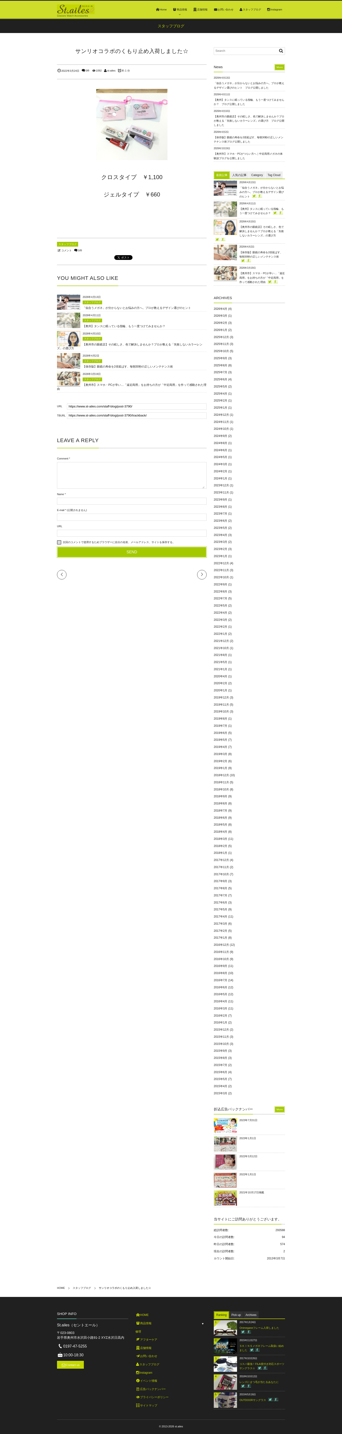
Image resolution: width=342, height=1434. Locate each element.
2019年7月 (220, 725)
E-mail (60, 510)
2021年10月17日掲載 (251, 1192)
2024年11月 (221, 422)
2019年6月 (220, 733)
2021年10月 (221, 648)
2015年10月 (221, 1044)
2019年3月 (220, 754)
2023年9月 (220, 499)
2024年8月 (220, 443)
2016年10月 (221, 959)
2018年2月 (220, 846)
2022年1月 (220, 634)
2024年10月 (221, 428)
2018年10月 (221, 789)
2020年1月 (220, 690)
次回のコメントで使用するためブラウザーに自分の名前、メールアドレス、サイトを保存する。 (119, 542)
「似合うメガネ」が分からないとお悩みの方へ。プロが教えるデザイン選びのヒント (137, 308)
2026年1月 (220, 330)
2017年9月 (220, 881)
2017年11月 (221, 867)
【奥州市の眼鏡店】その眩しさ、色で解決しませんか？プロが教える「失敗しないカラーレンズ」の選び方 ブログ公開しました (249, 120)
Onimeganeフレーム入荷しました (259, 1327)
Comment (62, 458)
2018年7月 (220, 810)
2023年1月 (220, 556)
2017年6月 (220, 902)
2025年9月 (220, 358)
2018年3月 (220, 839)
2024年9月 (220, 436)
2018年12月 (221, 775)
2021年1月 (220, 669)
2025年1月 (220, 407)
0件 (88, 70)
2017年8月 (220, 888)
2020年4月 (220, 676)
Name (60, 494)
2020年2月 (220, 683)
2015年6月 (220, 1072)
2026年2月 (220, 323)
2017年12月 (221, 860)
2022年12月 (221, 563)
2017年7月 (220, 895)
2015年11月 (221, 1036)
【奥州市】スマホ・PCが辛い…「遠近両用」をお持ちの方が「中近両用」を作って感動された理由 (262, 277)
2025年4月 (220, 393)
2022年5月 (220, 605)
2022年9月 (220, 584)
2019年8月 (220, 718)
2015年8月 (220, 1058)
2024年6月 (220, 450)
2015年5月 (220, 1079)
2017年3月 (220, 923)
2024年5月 (220, 457)
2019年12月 (221, 697)
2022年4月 (220, 612)
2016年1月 (220, 1022)
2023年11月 (221, 492)
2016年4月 (220, 1001)
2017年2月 (220, 930)
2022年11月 (221, 570)
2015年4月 (220, 1086)
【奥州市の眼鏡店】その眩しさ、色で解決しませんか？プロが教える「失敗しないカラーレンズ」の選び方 (261, 231)
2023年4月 (220, 535)
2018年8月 (220, 803)
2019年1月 (220, 768)
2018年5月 (220, 824)
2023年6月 (220, 520)
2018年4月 (220, 831)
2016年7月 (220, 980)
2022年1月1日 (247, 1174)
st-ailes (111, 70)
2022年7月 (220, 598)
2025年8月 (220, 365)
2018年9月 (220, 796)
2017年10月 (221, 874)
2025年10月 (221, 351)
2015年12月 (221, 1029)
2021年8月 (220, 655)
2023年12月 (221, 485)
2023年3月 (220, 542)
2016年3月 (220, 1008)
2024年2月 (220, 471)
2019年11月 (221, 704)
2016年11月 (221, 952)
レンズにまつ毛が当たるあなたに (259, 1382)
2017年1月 (220, 937)
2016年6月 (220, 987)
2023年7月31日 (248, 1120)
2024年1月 (220, 478)
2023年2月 (220, 549)
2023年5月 (220, 528)
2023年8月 (220, 506)
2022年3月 (220, 619)
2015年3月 (220, 1093)
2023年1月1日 (247, 1138)
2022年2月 (220, 626)
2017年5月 (220, 909)
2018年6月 (220, 817)
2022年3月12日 (248, 1156)
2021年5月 (220, 662)
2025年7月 (220, 372)
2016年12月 (221, 944)
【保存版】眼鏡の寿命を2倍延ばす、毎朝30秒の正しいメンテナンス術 (128, 366)
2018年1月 (220, 853)
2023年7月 (220, 513)
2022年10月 (221, 577)
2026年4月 (220, 309)
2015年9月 (220, 1050)
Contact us (73, 1365)
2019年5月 (220, 739)
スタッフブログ (67, 244)
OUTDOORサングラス (252, 1400)
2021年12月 (221, 641)
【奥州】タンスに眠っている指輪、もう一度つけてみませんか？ (124, 326)
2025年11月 (221, 344)
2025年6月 (220, 379)
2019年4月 (220, 747)
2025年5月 (220, 386)
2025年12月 (221, 337)
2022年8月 (220, 591)
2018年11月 (221, 782)
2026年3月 (220, 315)
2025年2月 (220, 400)
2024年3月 (220, 464)
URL (59, 526)
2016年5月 (220, 994)
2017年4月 (220, 916)
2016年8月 (220, 973)
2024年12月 (221, 414)
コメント (66, 250)
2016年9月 (220, 966)
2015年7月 (220, 1065)
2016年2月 (220, 1015)
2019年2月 (220, 761)
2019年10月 (221, 711)
